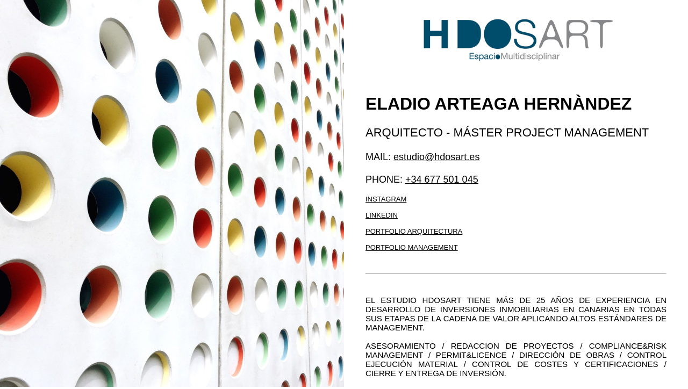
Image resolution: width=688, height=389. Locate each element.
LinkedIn (382, 215)
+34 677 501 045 (441, 179)
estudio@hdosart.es (436, 157)
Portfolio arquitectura (414, 231)
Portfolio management (412, 247)
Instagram (386, 199)
